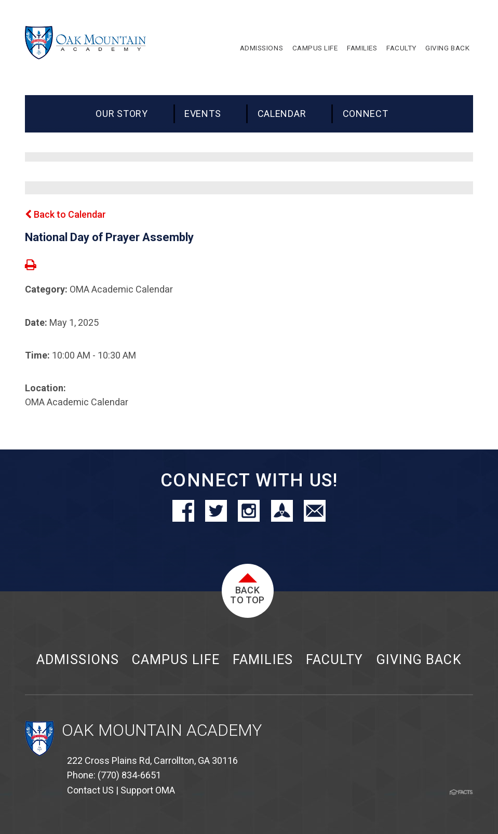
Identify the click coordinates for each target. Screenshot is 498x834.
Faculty (334, 659)
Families (262, 659)
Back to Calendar (65, 214)
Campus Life (175, 659)
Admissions (77, 659)
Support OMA (147, 790)
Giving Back (418, 659)
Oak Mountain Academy (162, 730)
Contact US (90, 790)
